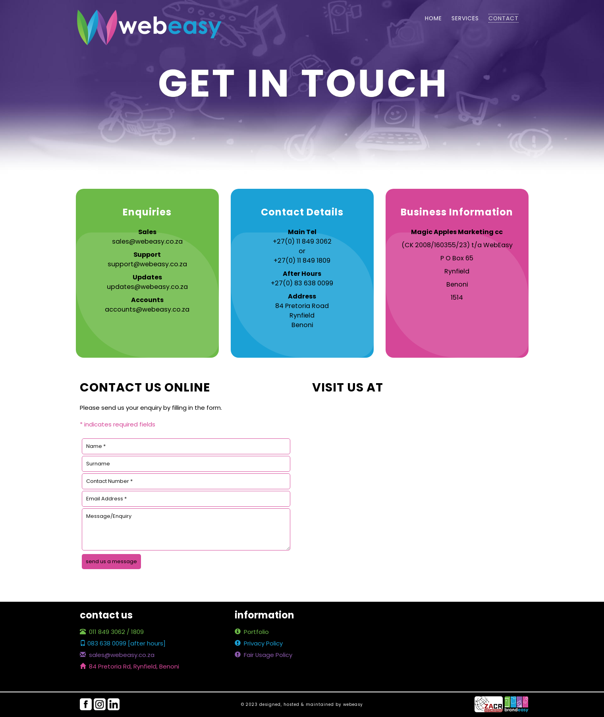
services (465, 18)
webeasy (353, 704)
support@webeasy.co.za (147, 264)
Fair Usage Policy (263, 655)
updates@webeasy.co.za (147, 286)
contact (503, 18)
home (433, 18)
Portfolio (252, 632)
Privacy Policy (259, 643)
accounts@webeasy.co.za (147, 309)
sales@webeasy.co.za (147, 241)
